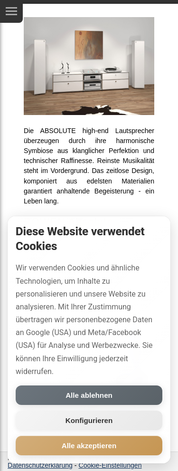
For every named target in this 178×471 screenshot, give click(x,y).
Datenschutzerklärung (40, 465)
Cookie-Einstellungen (109, 465)
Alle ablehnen (89, 395)
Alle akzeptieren (89, 446)
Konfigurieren (89, 420)
